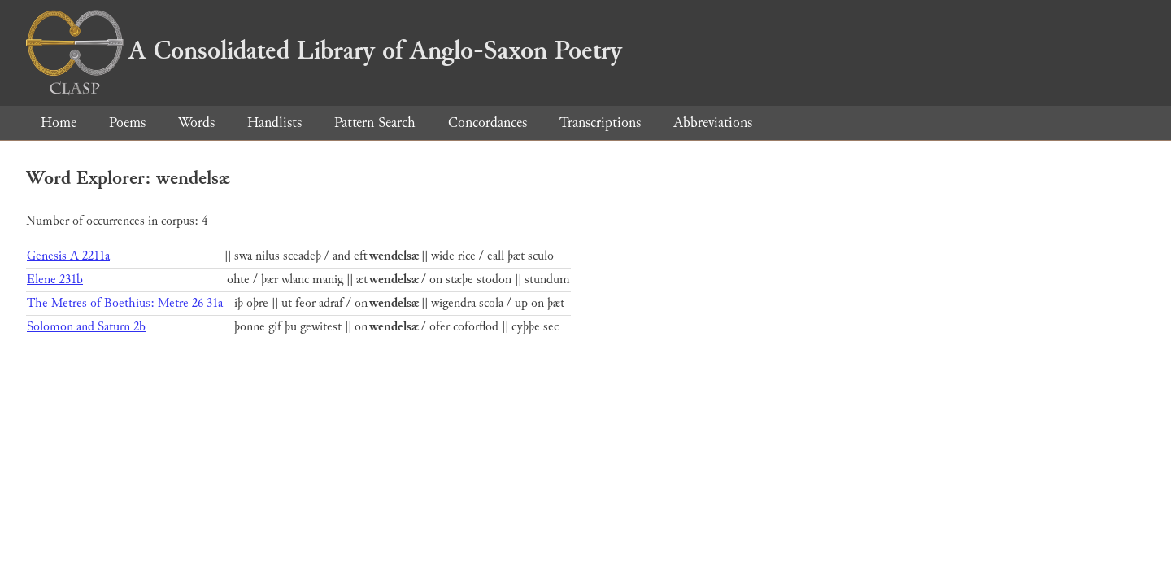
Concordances (487, 122)
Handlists (274, 122)
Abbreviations (712, 122)
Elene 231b (55, 279)
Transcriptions (600, 122)
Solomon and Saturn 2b (86, 326)
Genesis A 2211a (68, 256)
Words (196, 122)
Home (58, 122)
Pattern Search (375, 122)
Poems (127, 122)
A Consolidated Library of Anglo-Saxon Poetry (324, 50)
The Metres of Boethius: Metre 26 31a (125, 303)
